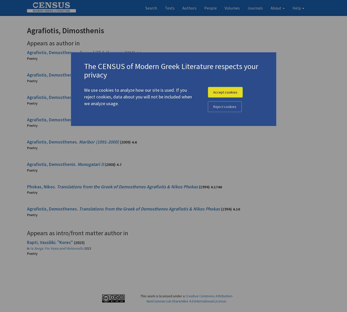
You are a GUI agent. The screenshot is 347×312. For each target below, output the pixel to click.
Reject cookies (224, 106)
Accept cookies (225, 92)
